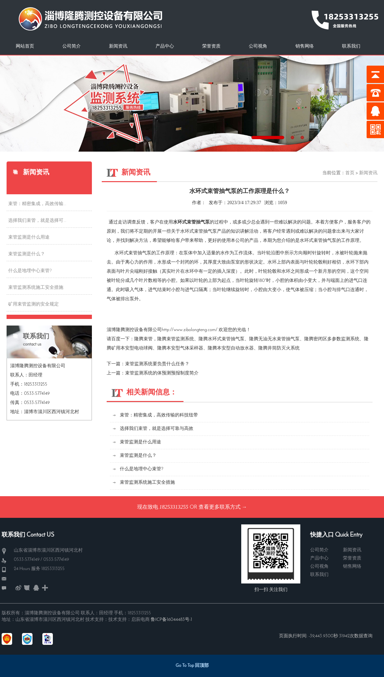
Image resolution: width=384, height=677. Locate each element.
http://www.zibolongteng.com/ (190, 330)
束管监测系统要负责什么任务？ (157, 364)
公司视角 (258, 46)
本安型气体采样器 (184, 348)
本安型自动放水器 (235, 348)
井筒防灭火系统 (283, 348)
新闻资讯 (118, 46)
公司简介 (71, 46)
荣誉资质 (211, 46)
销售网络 (304, 46)
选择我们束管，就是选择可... (37, 220)
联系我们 (351, 46)
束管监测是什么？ (26, 254)
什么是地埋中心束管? (30, 270)
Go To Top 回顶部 (192, 665)
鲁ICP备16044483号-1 (171, 619)
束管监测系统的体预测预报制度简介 (162, 373)
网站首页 (25, 46)
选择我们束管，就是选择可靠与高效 (156, 428)
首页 (349, 173)
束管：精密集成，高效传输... (37, 203)
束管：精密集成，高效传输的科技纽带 (159, 415)
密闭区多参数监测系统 (336, 339)
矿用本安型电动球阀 (132, 348)
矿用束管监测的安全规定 (33, 304)
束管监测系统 (180, 339)
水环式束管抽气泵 (226, 339)
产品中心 (165, 46)
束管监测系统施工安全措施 (35, 287)
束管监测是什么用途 (29, 237)
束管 (148, 339)
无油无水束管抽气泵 (279, 339)
